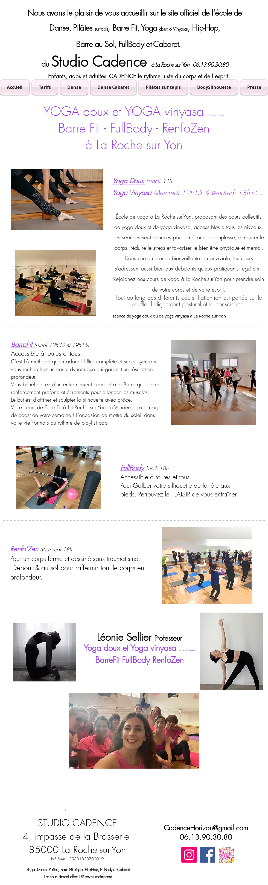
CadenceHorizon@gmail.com (206, 828)
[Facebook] (207, 855)
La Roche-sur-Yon (94, 849)
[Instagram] (189, 855)
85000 (44, 849)
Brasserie (111, 836)
